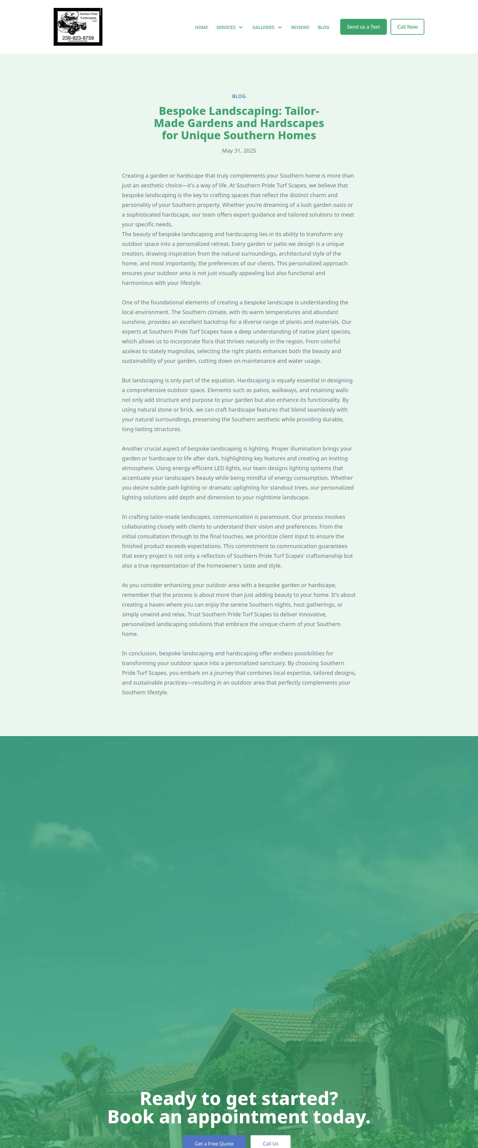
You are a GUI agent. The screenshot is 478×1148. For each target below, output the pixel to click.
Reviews (300, 27)
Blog (324, 27)
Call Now (407, 26)
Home (201, 27)
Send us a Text (363, 26)
